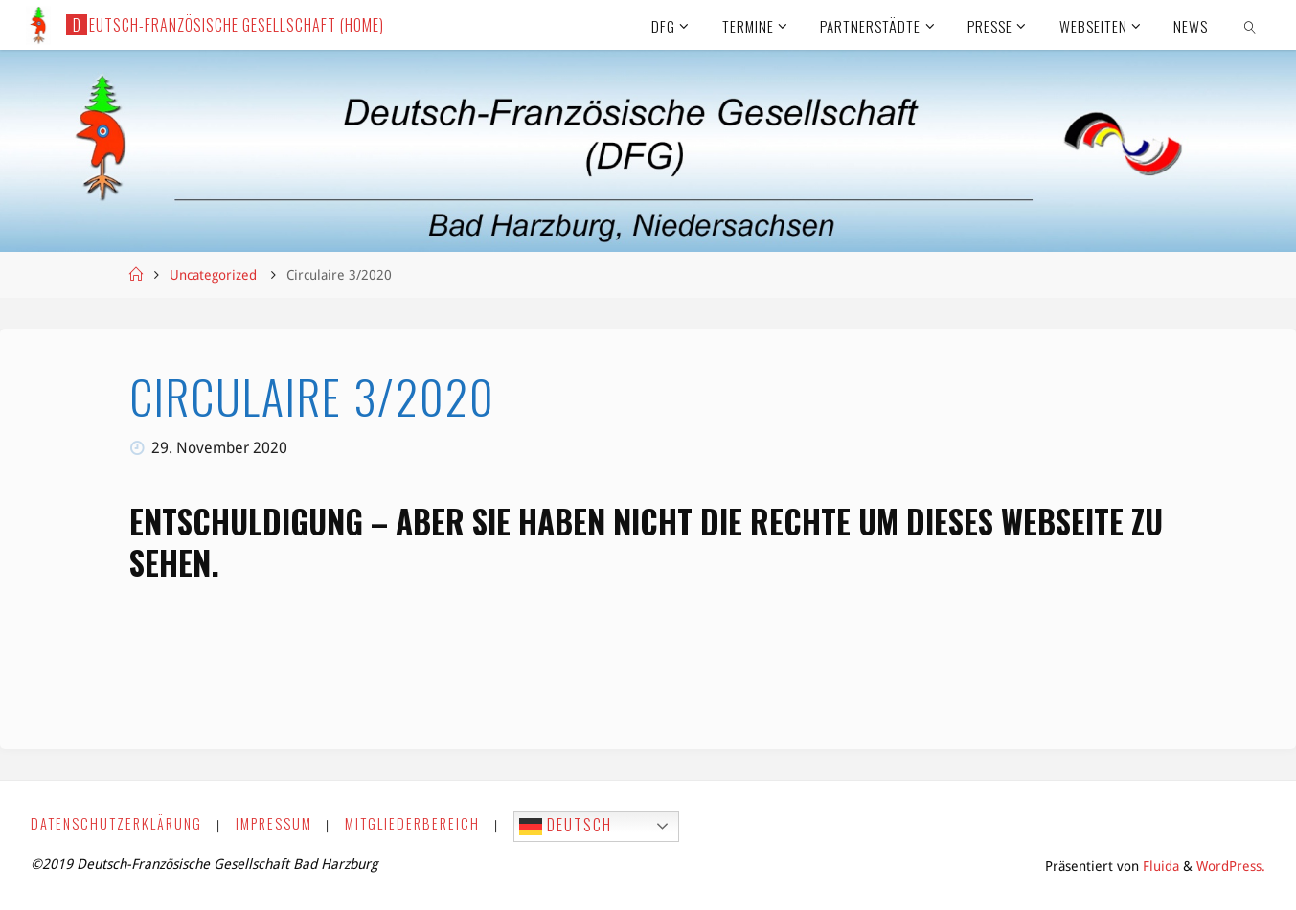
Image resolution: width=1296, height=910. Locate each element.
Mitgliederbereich (412, 823)
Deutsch (565, 825)
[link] (1251, 25)
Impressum (274, 823)
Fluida (1159, 866)
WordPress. (1230, 866)
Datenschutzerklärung (116, 823)
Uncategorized (213, 275)
